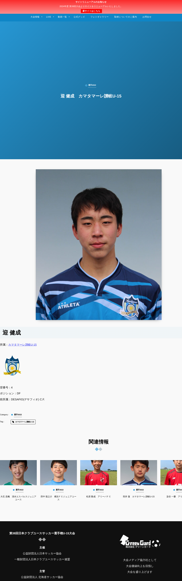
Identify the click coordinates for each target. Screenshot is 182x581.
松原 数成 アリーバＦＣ (98, 496)
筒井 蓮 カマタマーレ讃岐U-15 (138, 496)
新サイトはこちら (91, 11)
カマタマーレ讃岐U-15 (22, 344)
